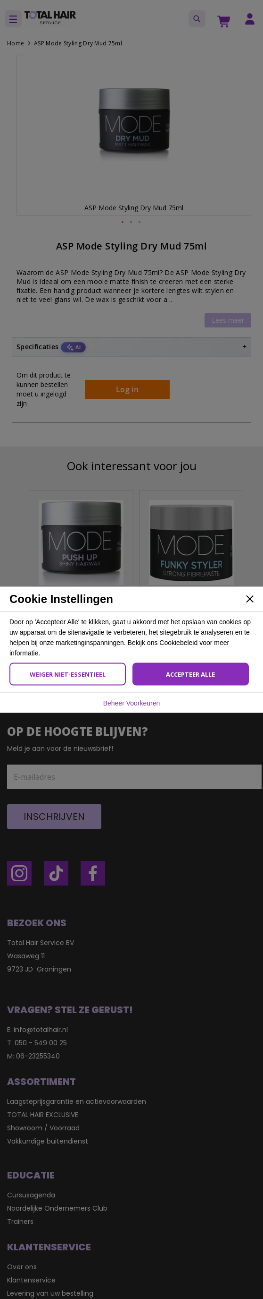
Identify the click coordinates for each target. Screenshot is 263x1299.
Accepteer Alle (190, 674)
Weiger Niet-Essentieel (68, 674)
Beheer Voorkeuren (131, 702)
